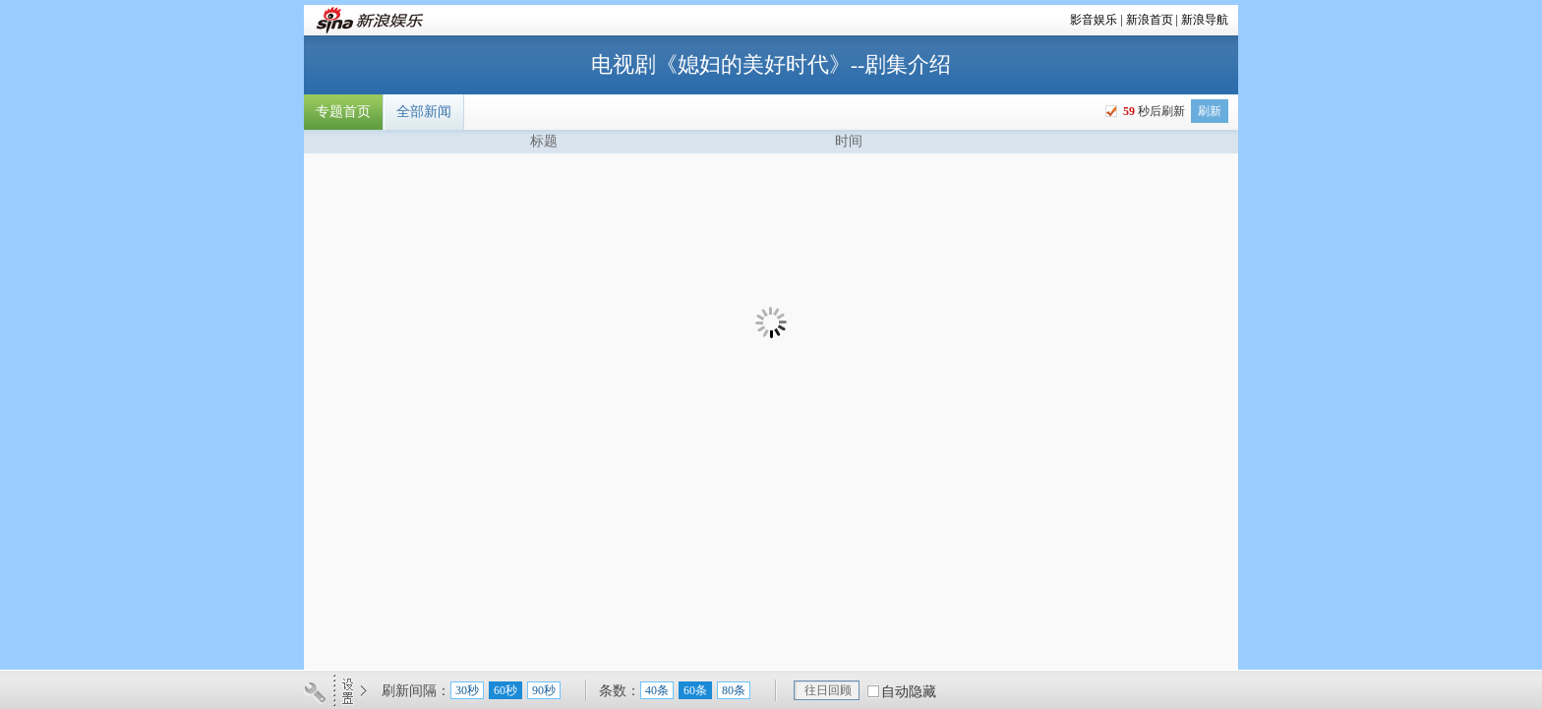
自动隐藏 (908, 691)
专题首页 (343, 111)
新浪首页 (1149, 20)
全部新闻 (423, 111)
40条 (657, 690)
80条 (733, 690)
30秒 (467, 690)
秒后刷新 (1152, 111)
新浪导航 (1204, 20)
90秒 (544, 690)
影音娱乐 (1093, 20)
